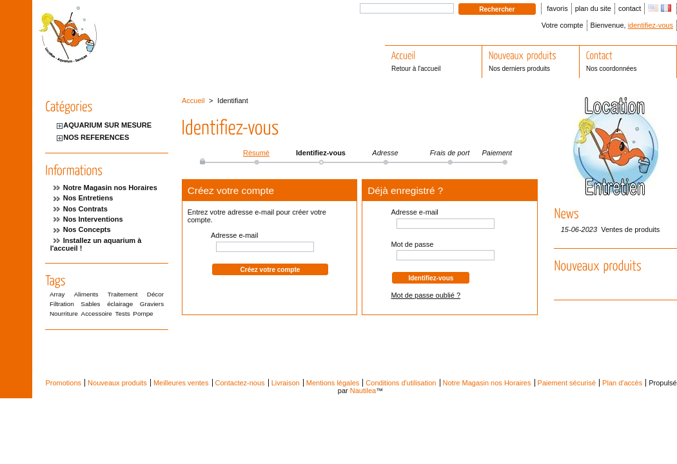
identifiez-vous (650, 25)
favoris (557, 8)
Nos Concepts (87, 229)
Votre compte (563, 25)
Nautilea (363, 390)
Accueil (193, 100)
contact (629, 8)
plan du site (593, 8)
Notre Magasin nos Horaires (110, 187)
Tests (122, 313)
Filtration (62, 303)
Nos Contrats (85, 209)
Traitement (123, 294)
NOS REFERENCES (96, 137)
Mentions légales (333, 383)
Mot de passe (412, 244)
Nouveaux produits (117, 383)
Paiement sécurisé (567, 383)
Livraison (285, 383)
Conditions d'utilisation (401, 383)
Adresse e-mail (234, 235)
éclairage (120, 303)
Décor (155, 294)
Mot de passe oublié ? (425, 295)
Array (57, 294)
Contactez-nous (240, 383)
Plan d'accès (622, 383)
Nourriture (64, 313)
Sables (90, 303)
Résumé (256, 153)
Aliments (86, 294)
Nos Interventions (93, 219)
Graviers (152, 303)
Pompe (143, 313)
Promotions (63, 383)
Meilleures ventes (181, 383)
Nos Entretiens (88, 198)
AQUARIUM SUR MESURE (107, 125)
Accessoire (96, 313)
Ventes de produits (630, 229)
